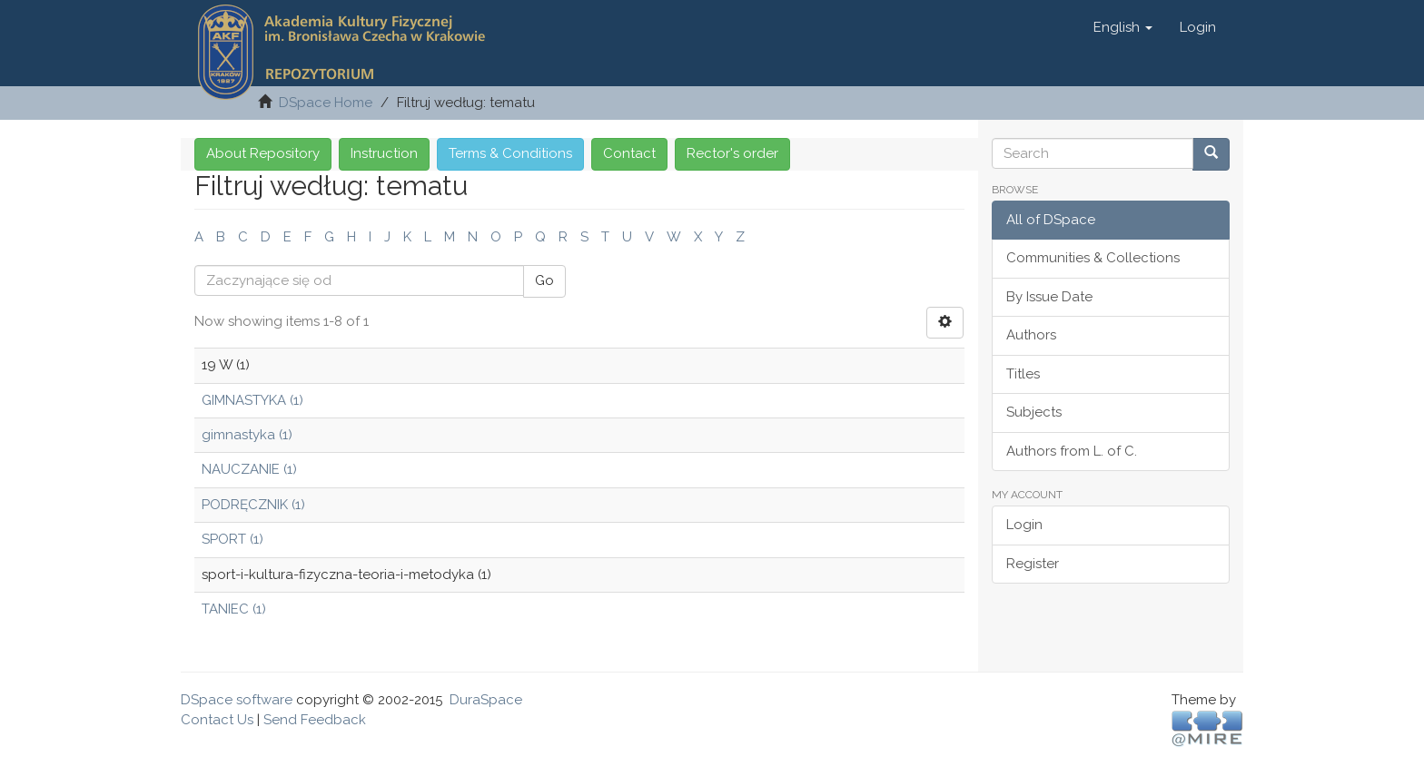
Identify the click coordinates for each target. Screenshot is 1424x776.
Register (1032, 563)
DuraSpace (486, 700)
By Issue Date (1049, 297)
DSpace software (236, 700)
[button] (1123, 27)
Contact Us (217, 720)
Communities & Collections (1093, 258)
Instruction (384, 153)
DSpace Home (325, 102)
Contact (629, 153)
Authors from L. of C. (1071, 451)
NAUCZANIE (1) (249, 469)
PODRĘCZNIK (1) (253, 504)
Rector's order (732, 153)
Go (544, 280)
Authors (1031, 335)
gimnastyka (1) (247, 435)
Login (1024, 524)
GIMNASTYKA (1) (252, 400)
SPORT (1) (232, 539)
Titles (1023, 374)
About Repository (263, 153)
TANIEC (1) (234, 609)
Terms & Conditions (510, 153)
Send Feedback (314, 720)
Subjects (1034, 412)
